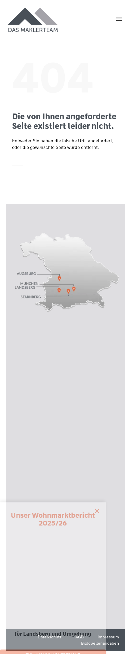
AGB (79, 637)
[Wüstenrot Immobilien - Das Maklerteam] (33, 20)
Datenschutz (49, 637)
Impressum (108, 637)
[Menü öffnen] (119, 19)
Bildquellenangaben (100, 643)
